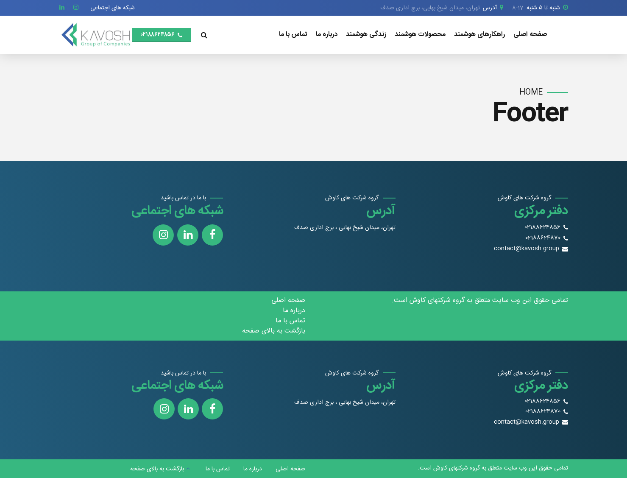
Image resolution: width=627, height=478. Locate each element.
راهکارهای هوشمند (479, 34)
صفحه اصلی (530, 34)
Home (531, 93)
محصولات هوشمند (420, 34)
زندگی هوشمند (366, 34)
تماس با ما (293, 34)
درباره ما (326, 34)
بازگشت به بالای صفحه (273, 331)
